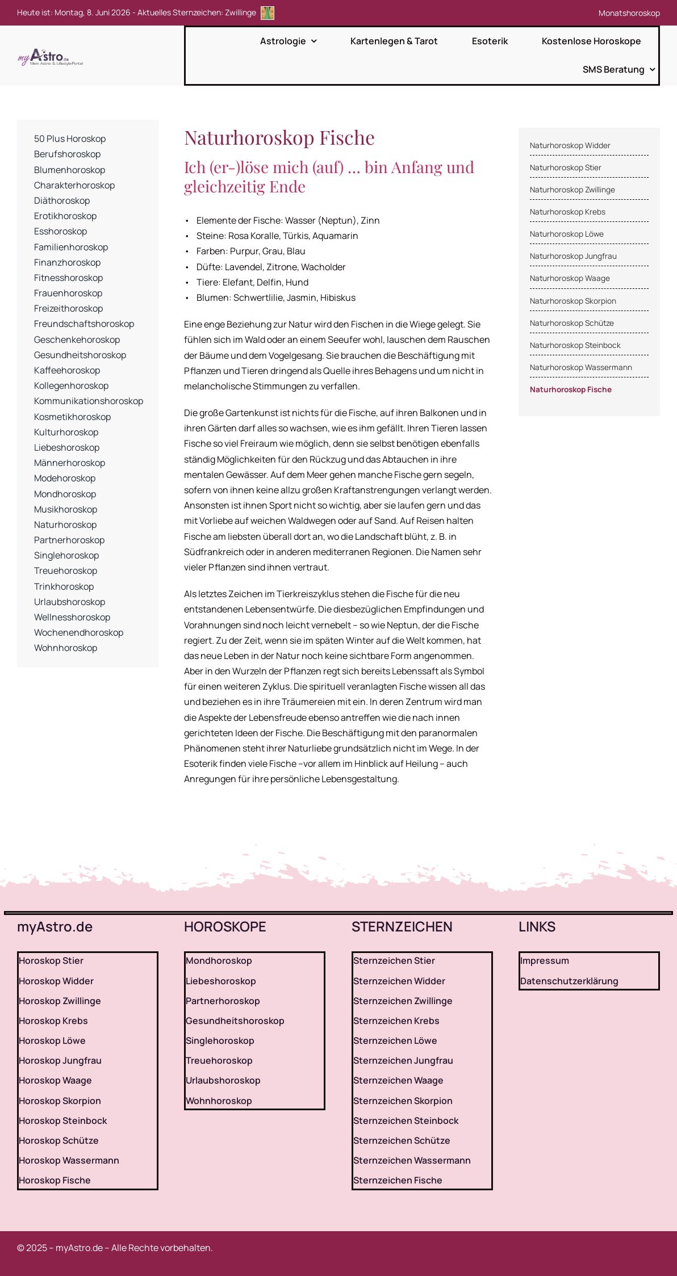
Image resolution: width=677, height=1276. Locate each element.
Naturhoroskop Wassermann (581, 367)
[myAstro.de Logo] (52, 49)
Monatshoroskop (629, 12)
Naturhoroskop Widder (570, 145)
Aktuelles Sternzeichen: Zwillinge (205, 12)
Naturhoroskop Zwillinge (572, 189)
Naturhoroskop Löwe (567, 234)
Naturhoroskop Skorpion (573, 301)
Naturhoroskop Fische (571, 389)
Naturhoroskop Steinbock (575, 345)
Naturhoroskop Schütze (572, 323)
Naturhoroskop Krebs (567, 212)
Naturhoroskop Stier (565, 167)
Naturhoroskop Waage (570, 278)
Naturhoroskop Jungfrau (573, 256)
